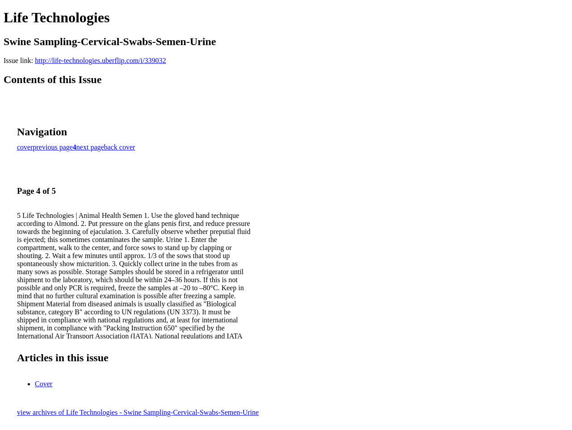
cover (25, 147)
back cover (119, 147)
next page (90, 147)
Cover (43, 384)
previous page (53, 147)
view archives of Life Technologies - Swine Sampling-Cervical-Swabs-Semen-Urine (138, 412)
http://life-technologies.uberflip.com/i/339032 (100, 60)
